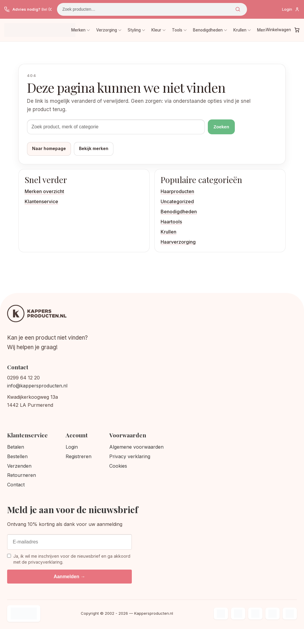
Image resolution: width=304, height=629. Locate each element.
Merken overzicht (44, 191)
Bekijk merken (93, 148)
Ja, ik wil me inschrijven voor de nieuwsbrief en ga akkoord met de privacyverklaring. (68, 559)
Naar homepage (49, 148)
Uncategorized (177, 201)
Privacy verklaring (129, 456)
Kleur (156, 30)
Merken (78, 30)
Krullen (239, 30)
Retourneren (21, 475)
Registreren (78, 456)
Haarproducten (177, 191)
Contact (16, 485)
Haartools (171, 222)
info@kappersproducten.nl (37, 386)
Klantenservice (41, 201)
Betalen (15, 447)
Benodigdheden (208, 30)
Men (261, 30)
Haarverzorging (178, 242)
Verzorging (106, 30)
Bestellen (17, 456)
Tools (177, 30)
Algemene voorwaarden (136, 447)
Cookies (118, 466)
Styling (134, 30)
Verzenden (19, 466)
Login (72, 447)
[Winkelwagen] (283, 30)
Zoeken (238, 9)
